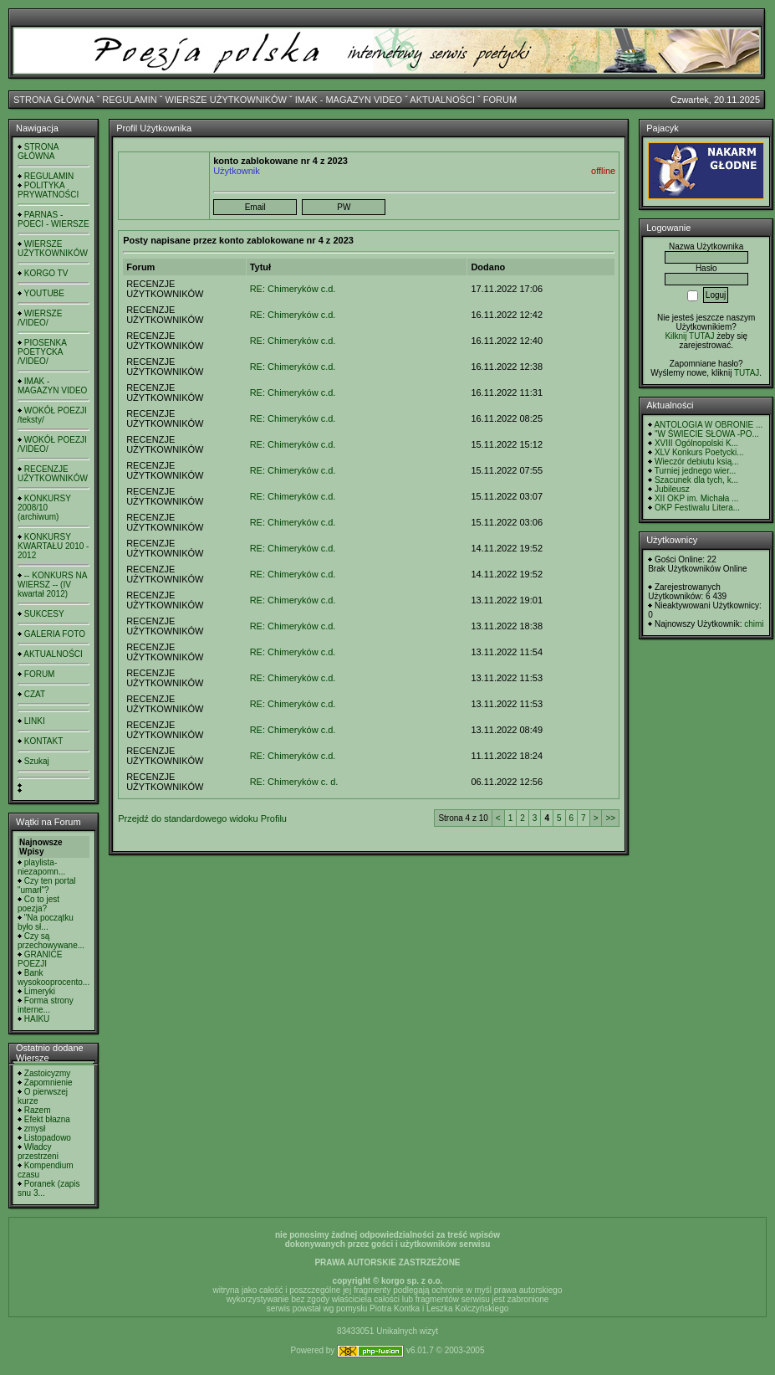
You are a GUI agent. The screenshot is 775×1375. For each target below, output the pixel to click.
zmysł (35, 1128)
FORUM (500, 100)
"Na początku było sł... (46, 922)
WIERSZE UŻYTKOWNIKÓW (226, 100)
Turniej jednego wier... (695, 470)
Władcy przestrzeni (38, 1151)
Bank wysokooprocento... (53, 977)
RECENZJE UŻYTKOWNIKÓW (53, 473)
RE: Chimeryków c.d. (293, 289)
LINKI (34, 721)
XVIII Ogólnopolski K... (696, 443)
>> (610, 818)
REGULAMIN (129, 100)
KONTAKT (43, 741)
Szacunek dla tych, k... (696, 480)
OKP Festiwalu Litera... (697, 507)
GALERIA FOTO (54, 634)
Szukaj (36, 761)
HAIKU (37, 1019)
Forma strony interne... (46, 1005)
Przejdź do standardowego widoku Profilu (202, 818)
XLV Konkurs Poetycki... (699, 452)
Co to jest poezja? (38, 904)
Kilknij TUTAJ (689, 336)
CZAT (34, 694)
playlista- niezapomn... (41, 867)
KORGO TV (46, 273)
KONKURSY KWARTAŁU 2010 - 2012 (53, 546)
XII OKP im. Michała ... (696, 498)
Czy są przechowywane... (51, 940)
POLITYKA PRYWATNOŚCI (48, 190)
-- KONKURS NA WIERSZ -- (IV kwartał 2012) (52, 584)
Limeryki (39, 991)
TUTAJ (746, 372)
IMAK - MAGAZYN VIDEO (348, 100)
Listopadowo (47, 1137)
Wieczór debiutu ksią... (697, 461)
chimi (753, 623)
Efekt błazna (47, 1119)
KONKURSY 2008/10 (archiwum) (44, 507)
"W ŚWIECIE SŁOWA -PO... (707, 434)
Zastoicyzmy (47, 1073)
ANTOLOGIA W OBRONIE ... (708, 424)
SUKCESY (44, 613)
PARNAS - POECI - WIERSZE (53, 219)
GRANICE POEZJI (40, 959)
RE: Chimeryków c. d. (294, 782)
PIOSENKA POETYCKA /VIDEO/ (42, 352)
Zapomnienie (48, 1082)
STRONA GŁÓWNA (53, 100)
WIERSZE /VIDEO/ (40, 318)
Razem (37, 1110)
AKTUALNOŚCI (442, 100)
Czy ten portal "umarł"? (46, 885)
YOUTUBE (44, 293)
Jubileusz (672, 489)
